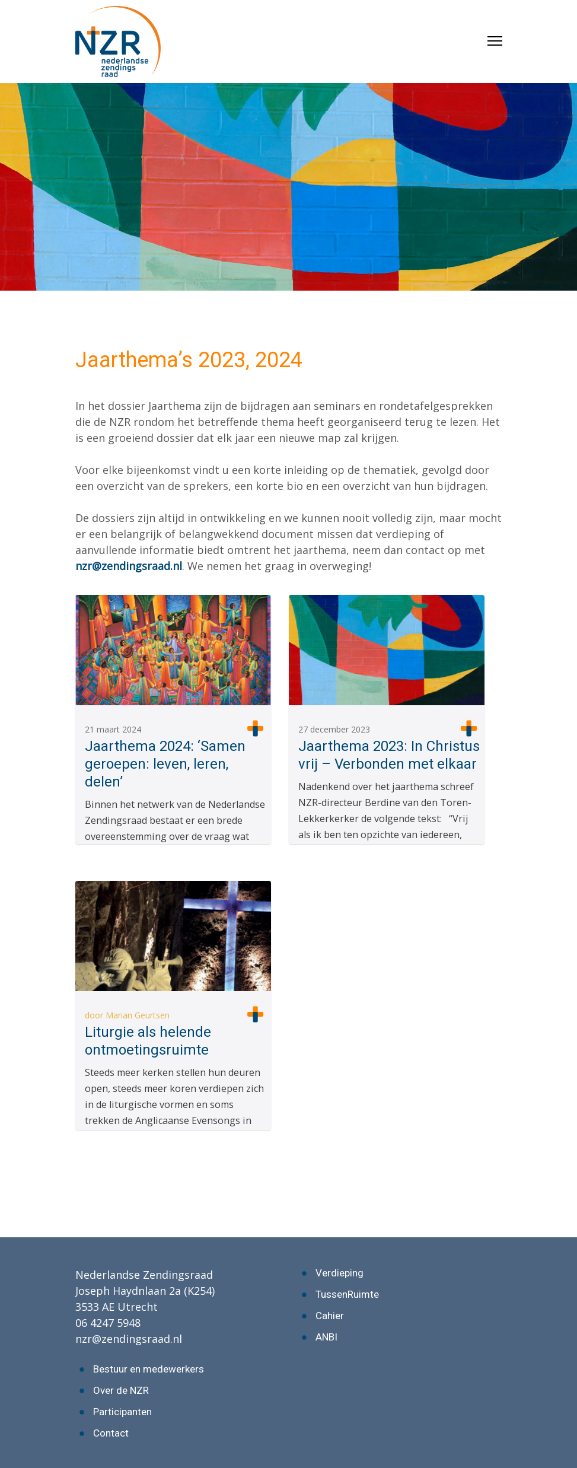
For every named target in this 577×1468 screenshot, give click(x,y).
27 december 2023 (334, 729)
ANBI (326, 1337)
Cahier (329, 1315)
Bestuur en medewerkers (148, 1369)
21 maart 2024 (113, 729)
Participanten (122, 1412)
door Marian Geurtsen (127, 1015)
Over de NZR (121, 1390)
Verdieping (339, 1273)
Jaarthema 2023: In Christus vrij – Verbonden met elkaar (389, 755)
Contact (111, 1433)
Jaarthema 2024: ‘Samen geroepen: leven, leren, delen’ (165, 764)
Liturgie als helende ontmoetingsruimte (148, 1041)
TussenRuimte (347, 1294)
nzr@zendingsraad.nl (128, 566)
